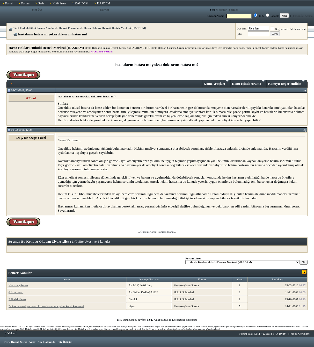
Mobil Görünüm (300, 333)
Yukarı (10, 333)
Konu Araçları (216, 83)
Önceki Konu (148, 231)
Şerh (41, 3)
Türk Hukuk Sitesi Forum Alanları (34, 27)
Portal (9, 3)
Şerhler (233, 9)
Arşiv (32, 341)
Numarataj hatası (18, 285)
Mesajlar (221, 9)
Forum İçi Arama (303, 15)
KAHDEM (82, 3)
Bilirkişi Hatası (17, 299)
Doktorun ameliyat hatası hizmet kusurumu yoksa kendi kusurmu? (46, 306)
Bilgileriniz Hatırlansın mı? (288, 28)
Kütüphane (59, 3)
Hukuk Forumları (70, 27)
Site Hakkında (46, 341)
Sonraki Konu (165, 231)
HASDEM (103, 3)
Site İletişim (65, 341)
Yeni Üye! (37, 9)
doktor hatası (16, 292)
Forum (25, 3)
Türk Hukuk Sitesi (15, 341)
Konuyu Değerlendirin (286, 83)
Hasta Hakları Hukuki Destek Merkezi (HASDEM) (115, 27)
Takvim (104, 9)
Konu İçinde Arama (248, 83)
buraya (124, 326)
